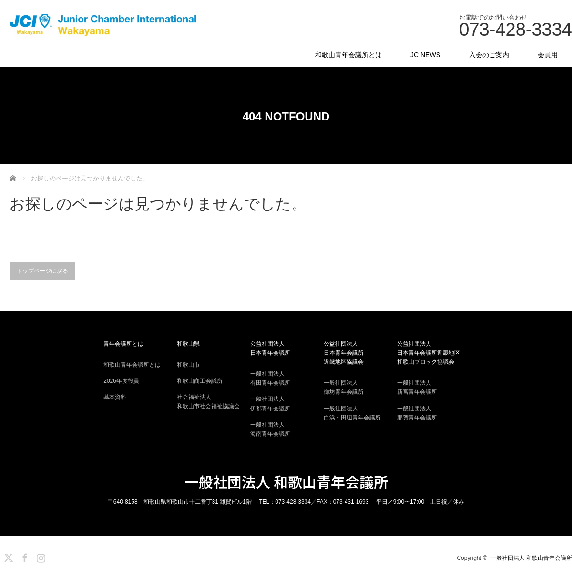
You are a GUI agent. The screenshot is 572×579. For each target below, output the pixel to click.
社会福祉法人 (212, 402)
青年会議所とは (123, 343)
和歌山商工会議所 (200, 381)
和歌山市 (188, 364)
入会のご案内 (489, 55)
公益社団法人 (286, 349)
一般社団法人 (286, 379)
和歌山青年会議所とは (348, 55)
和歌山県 (188, 343)
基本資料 (114, 397)
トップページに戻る (42, 271)
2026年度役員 (121, 381)
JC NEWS (425, 55)
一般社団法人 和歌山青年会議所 (286, 481)
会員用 (548, 55)
